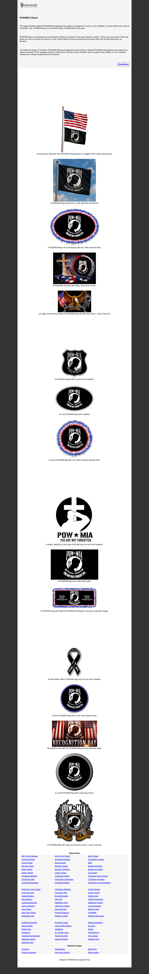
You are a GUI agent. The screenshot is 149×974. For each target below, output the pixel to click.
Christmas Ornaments (64, 879)
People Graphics (62, 913)
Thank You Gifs (61, 936)
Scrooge (91, 926)
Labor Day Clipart (62, 906)
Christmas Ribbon (62, 883)
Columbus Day (28, 893)
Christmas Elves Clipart (98, 876)
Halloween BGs (61, 903)
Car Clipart (92, 873)
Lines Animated (94, 906)
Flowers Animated (95, 899)
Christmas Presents (96, 879)
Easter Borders (28, 896)
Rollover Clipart (61, 916)
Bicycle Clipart (28, 866)
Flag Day (58, 899)
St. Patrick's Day (62, 932)
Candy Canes (60, 873)
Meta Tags (92, 949)
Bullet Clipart (27, 869)
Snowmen (26, 932)
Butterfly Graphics (62, 869)
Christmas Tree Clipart (31, 889)
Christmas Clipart (62, 876)
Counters (25, 949)
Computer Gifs (61, 893)
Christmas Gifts (28, 879)
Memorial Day (60, 909)
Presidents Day (28, 916)
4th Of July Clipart (62, 856)
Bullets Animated (95, 866)
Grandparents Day (29, 903)
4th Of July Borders (30, 856)
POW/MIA (92, 913)
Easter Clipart (93, 893)
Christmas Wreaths (63, 889)
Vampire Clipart (61, 939)
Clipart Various (94, 889)
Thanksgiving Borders (31, 936)
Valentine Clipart (28, 939)
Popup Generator (29, 952)
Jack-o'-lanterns (28, 906)
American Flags (28, 859)
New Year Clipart (29, 913)
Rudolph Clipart (61, 923)
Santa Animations (95, 923)
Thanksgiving (93, 932)
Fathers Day (93, 896)
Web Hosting (93, 952)
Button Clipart (27, 873)
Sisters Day (26, 929)
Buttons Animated (95, 869)
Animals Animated (62, 859)
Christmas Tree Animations (99, 883)
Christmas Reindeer (30, 883)
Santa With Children (63, 926)
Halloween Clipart (95, 903)
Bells (90, 863)
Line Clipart (26, 909)
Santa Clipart (27, 926)
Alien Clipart (93, 856)
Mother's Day (93, 909)
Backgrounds (60, 863)
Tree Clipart (93, 936)
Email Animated (61, 896)
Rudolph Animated (29, 923)
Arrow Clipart (27, 863)
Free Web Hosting (62, 952)
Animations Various (96, 859)
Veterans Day (93, 939)
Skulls (90, 929)
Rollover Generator (96, 916)
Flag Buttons (27, 899)
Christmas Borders (29, 876)
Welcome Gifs (27, 942)
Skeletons (59, 929)
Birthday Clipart (61, 866)
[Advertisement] (74, 85)
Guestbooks (60, 949)
